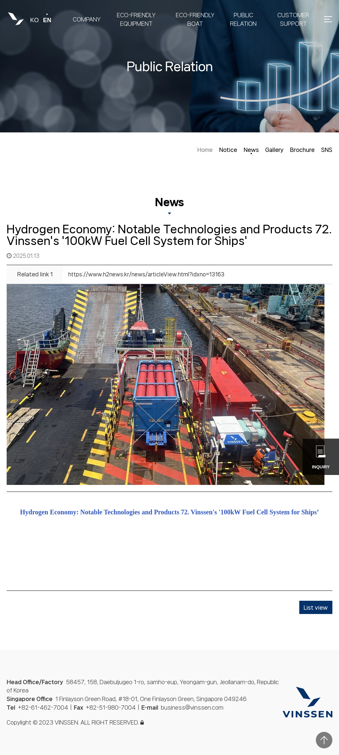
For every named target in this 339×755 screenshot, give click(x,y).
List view (316, 607)
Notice (228, 150)
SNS (326, 150)
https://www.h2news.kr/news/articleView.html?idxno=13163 (146, 274)
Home (205, 150)
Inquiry (321, 457)
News (251, 150)
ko (34, 20)
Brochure (302, 150)
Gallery (274, 150)
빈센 (16, 19)
